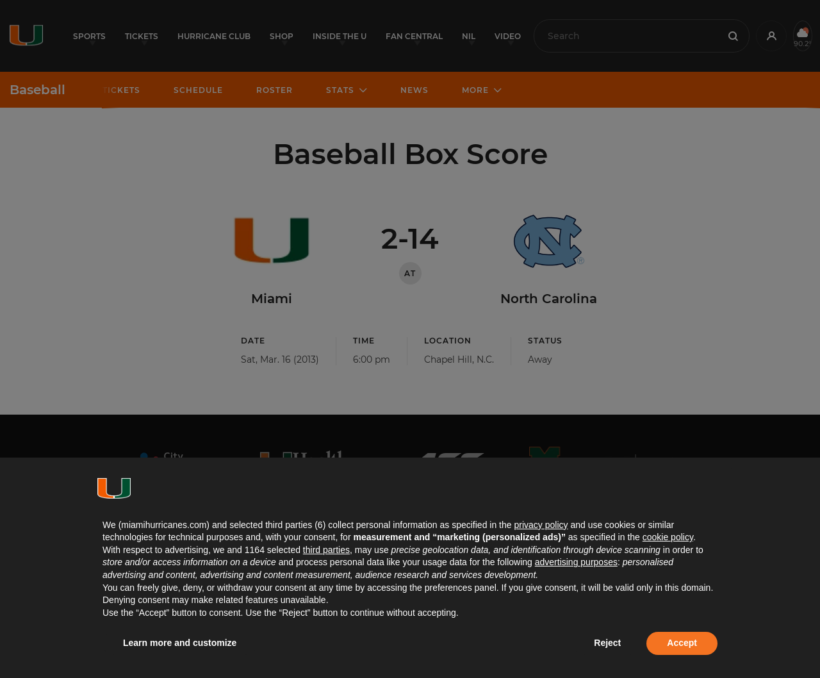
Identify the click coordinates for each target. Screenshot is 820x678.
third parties (326, 550)
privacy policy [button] (541, 525)
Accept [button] (682, 643)
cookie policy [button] (668, 537)
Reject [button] (607, 643)
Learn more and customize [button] (179, 643)
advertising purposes (576, 562)
